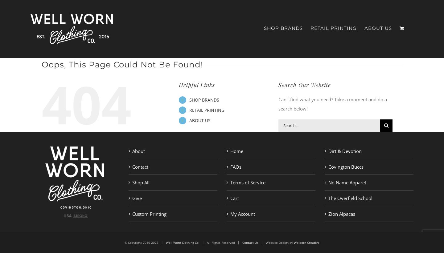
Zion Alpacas (341, 214)
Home (236, 151)
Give (137, 198)
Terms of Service (247, 182)
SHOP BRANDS (204, 100)
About (138, 151)
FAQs (235, 167)
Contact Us (250, 242)
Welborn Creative (306, 242)
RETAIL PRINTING (206, 110)
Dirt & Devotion (345, 151)
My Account (242, 214)
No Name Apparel (347, 182)
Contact (140, 167)
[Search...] (329, 125)
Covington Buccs (346, 167)
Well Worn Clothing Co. (182, 242)
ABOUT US (200, 120)
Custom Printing (149, 214)
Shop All (141, 182)
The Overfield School (350, 198)
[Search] (386, 125)
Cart (234, 198)
